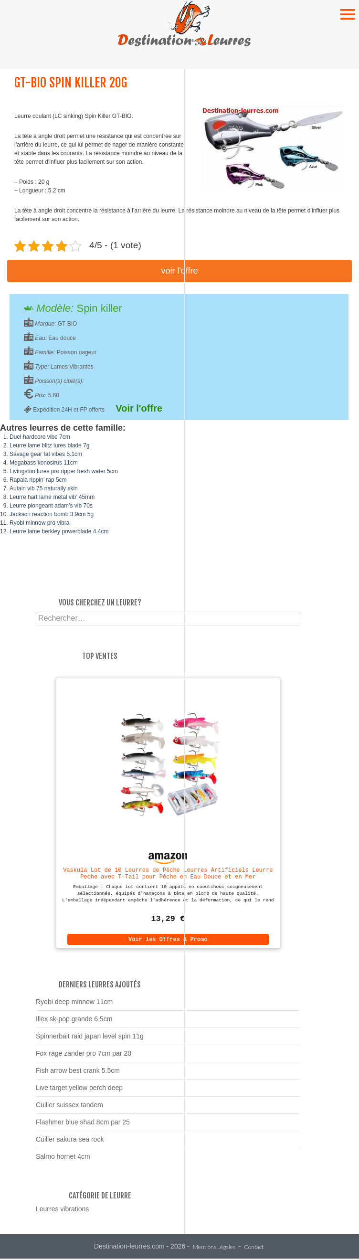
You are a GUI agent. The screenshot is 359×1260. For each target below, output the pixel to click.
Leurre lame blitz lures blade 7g (49, 445)
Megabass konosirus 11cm (44, 462)
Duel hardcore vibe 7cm (40, 437)
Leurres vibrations (62, 1210)
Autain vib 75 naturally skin (44, 488)
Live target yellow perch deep (79, 1089)
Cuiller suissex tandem (69, 1106)
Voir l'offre (179, 270)
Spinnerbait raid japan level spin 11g (90, 1037)
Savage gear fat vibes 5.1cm (46, 454)
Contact (254, 1249)
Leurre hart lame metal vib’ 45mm (52, 497)
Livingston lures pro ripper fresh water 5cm (64, 471)
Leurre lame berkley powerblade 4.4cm (59, 531)
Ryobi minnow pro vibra (39, 522)
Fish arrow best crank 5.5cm (78, 1072)
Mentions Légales (214, 1249)
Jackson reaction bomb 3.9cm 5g (52, 514)
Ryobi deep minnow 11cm (74, 1003)
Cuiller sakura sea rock (70, 1140)
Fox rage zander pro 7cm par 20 (83, 1055)
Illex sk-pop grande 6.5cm (74, 1020)
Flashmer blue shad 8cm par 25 (83, 1123)
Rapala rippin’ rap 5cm (38, 479)
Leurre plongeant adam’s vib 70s (51, 505)
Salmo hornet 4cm (63, 1158)
